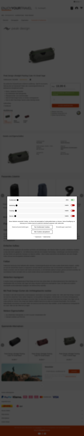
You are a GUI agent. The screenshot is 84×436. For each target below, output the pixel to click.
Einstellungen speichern (63, 227)
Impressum (37, 237)
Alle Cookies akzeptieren (42, 232)
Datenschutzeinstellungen (20, 227)
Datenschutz (46, 237)
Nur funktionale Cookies (42, 227)
